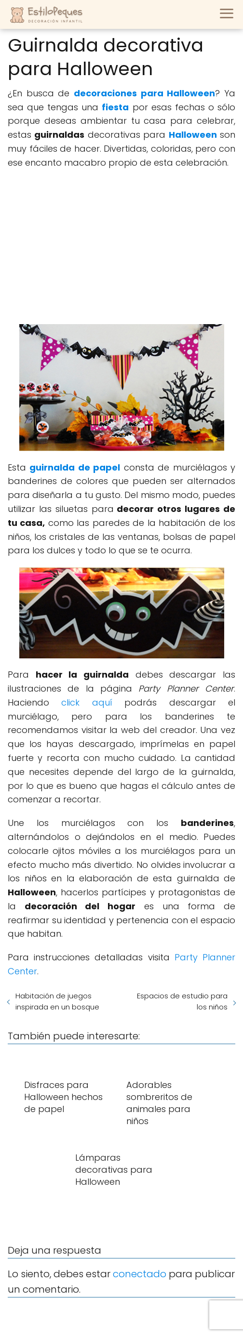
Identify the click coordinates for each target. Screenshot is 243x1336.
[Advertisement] (121, 247)
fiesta (115, 107)
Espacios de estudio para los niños (182, 1001)
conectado (139, 1274)
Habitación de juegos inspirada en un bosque (57, 1001)
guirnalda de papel (74, 467)
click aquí (86, 702)
